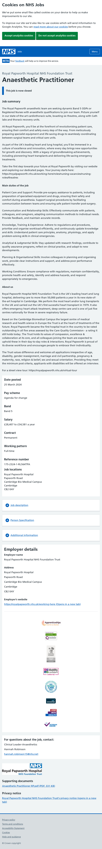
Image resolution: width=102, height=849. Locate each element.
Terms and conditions (12, 824)
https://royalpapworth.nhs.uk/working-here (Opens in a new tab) (42, 604)
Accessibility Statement (13, 828)
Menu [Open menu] (95, 51)
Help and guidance (11, 836)
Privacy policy (8, 819)
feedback (19, 61)
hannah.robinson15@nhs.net (21, 754)
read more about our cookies (50, 26)
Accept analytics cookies (19, 35)
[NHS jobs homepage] (12, 51)
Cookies (6, 832)
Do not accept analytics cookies (56, 35)
